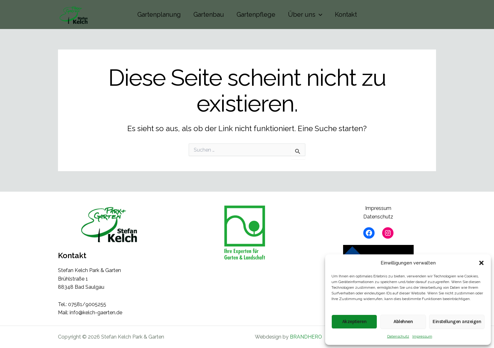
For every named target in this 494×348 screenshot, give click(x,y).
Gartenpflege (256, 14)
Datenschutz (398, 336)
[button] (481, 263)
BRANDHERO (306, 337)
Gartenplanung (159, 14)
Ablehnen (403, 321)
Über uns (305, 14)
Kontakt (346, 14)
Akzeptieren (354, 321)
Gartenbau (208, 14)
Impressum (422, 336)
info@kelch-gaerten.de (96, 313)
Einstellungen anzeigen (457, 321)
